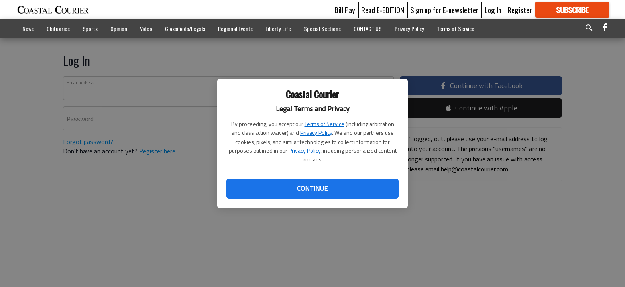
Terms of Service (324, 124)
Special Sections (322, 28)
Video (146, 28)
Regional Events (235, 28)
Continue (312, 188)
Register (519, 9)
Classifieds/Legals (185, 28)
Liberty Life (278, 28)
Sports (90, 28)
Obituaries (58, 28)
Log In (493, 9)
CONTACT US (368, 28)
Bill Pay (344, 9)
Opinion (118, 28)
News (28, 28)
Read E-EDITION (382, 9)
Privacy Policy (316, 132)
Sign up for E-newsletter (444, 9)
